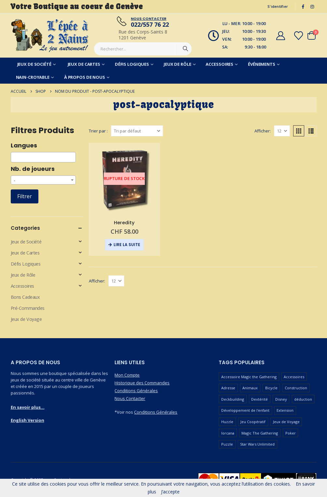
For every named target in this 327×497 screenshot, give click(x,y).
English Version (27, 420)
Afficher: (262, 131)
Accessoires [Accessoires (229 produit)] (294, 376)
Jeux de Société (34, 64)
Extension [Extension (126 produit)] (285, 410)
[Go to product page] (124, 179)
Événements (261, 64)
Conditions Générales (136, 390)
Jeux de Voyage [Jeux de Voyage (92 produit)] (286, 421)
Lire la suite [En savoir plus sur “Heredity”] (127, 244)
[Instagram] (312, 6)
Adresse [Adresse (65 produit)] (228, 387)
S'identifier (277, 6)
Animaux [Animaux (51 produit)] (250, 387)
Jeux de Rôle (177, 64)
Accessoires (219, 64)
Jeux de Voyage (26, 319)
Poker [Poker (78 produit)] (290, 433)
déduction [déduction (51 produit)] (303, 399)
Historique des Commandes (142, 383)
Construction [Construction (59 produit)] (296, 387)
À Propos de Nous (84, 77)
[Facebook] (303, 6)
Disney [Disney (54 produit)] (281, 399)
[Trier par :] (137, 130)
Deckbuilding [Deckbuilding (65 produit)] (232, 399)
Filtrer (24, 196)
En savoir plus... (28, 407)
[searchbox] (14, 157)
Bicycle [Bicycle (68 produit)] (271, 387)
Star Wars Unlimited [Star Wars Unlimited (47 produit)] (257, 444)
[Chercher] (185, 48)
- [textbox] (14, 180)
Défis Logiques (132, 64)
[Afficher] (282, 130)
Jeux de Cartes (84, 64)
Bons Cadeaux (25, 297)
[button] (298, 130)
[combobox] (43, 157)
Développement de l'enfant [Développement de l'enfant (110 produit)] (245, 410)
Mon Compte (127, 375)
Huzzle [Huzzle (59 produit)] (227, 421)
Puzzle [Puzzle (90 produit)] (227, 444)
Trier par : (98, 131)
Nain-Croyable (32, 77)
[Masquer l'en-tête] (50, 36)
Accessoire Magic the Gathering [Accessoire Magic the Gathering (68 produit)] (249, 376)
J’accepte (170, 492)
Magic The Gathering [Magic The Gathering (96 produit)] (259, 433)
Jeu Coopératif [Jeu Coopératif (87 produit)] (253, 421)
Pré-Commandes (28, 308)
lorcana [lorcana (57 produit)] (227, 433)
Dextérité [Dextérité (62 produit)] (259, 399)
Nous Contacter (130, 398)
